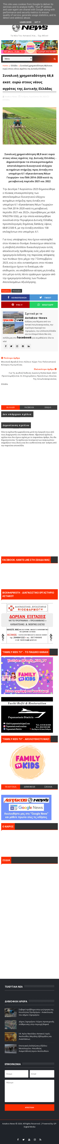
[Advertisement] (30, 397)
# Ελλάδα (17, 290)
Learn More (26, 22)
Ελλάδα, (6, 99)
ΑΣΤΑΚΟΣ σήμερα (29, 842)
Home (5, 65)
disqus (48, 407)
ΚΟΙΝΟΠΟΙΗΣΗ (17, 297)
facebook (29, 407)
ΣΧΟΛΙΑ (48, 786)
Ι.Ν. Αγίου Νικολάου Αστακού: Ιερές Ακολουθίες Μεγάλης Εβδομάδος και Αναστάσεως (35, 1036)
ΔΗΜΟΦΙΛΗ (29, 786)
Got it (37, 22)
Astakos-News (9, 1123)
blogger (11, 407)
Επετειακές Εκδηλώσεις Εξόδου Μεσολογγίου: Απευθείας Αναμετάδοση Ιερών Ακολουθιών (34, 1048)
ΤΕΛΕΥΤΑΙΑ (10, 786)
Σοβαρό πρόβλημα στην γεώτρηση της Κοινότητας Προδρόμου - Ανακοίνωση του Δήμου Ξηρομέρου (36, 1012)
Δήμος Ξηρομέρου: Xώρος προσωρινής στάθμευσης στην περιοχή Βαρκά (36, 1023)
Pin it (17, 304)
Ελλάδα (14, 65)
